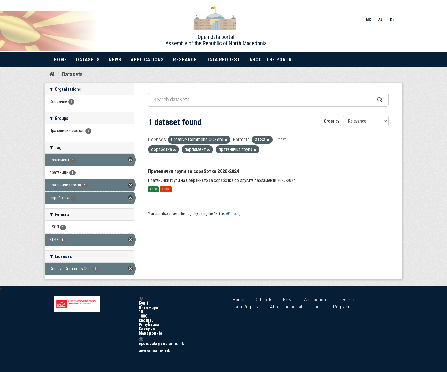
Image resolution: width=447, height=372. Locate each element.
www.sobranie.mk (141, 350)
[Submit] (380, 100)
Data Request (223, 59)
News (115, 59)
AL (380, 20)
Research (185, 59)
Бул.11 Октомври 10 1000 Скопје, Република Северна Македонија (141, 315)
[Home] (51, 74)
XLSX (153, 189)
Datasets (88, 59)
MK (368, 20)
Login (317, 307)
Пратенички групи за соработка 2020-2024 (193, 171)
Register (341, 307)
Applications (147, 59)
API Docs (232, 214)
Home (60, 59)
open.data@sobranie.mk (141, 341)
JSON (165, 189)
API (216, 214)
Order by (331, 121)
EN (392, 20)
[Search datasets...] (260, 100)
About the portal (271, 59)
